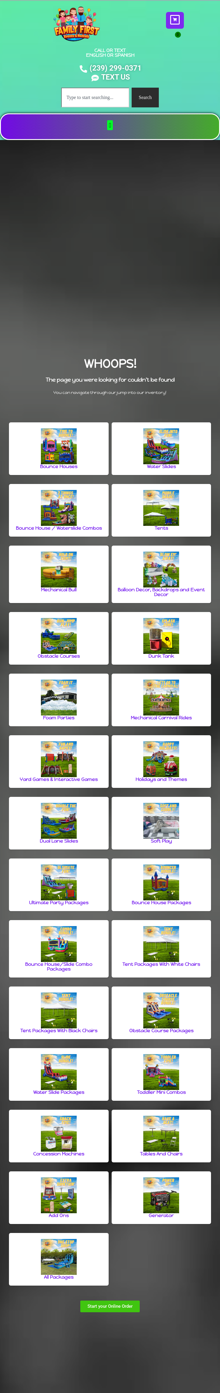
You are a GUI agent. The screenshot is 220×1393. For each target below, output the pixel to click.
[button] (110, 125)
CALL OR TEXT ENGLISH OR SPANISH (110, 52)
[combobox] (95, 97)
